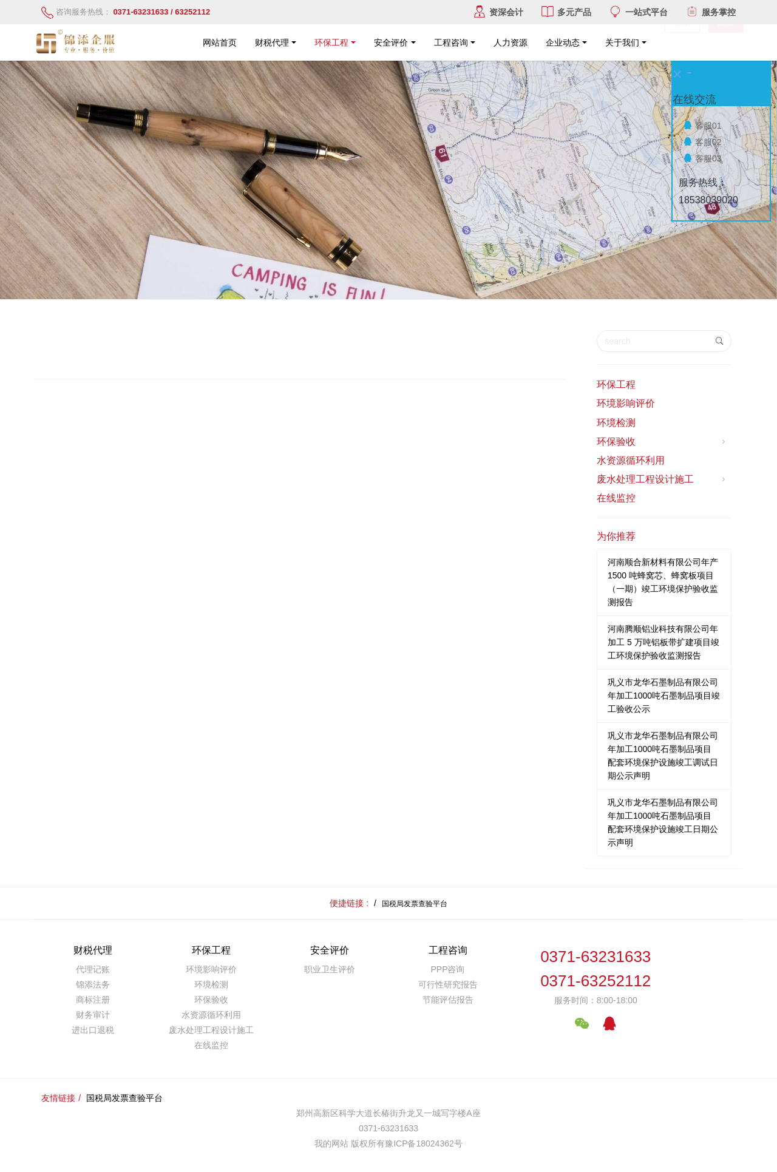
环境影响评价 (626, 403)
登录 (682, 42)
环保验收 (662, 442)
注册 (726, 42)
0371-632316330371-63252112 (595, 969)
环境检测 (616, 423)
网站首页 (220, 42)
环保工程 (616, 384)
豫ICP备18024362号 (424, 1143)
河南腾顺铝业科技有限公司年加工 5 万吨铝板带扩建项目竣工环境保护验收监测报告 (663, 642)
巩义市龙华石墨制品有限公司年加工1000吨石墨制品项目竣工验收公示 (664, 695)
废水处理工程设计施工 (662, 479)
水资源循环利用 (631, 460)
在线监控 (616, 498)
